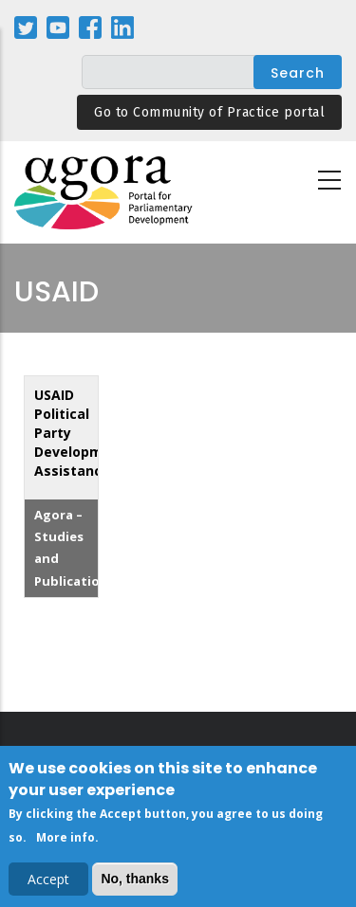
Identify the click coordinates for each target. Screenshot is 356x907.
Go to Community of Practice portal (209, 112)
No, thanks (135, 881)
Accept (48, 882)
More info (65, 841)
